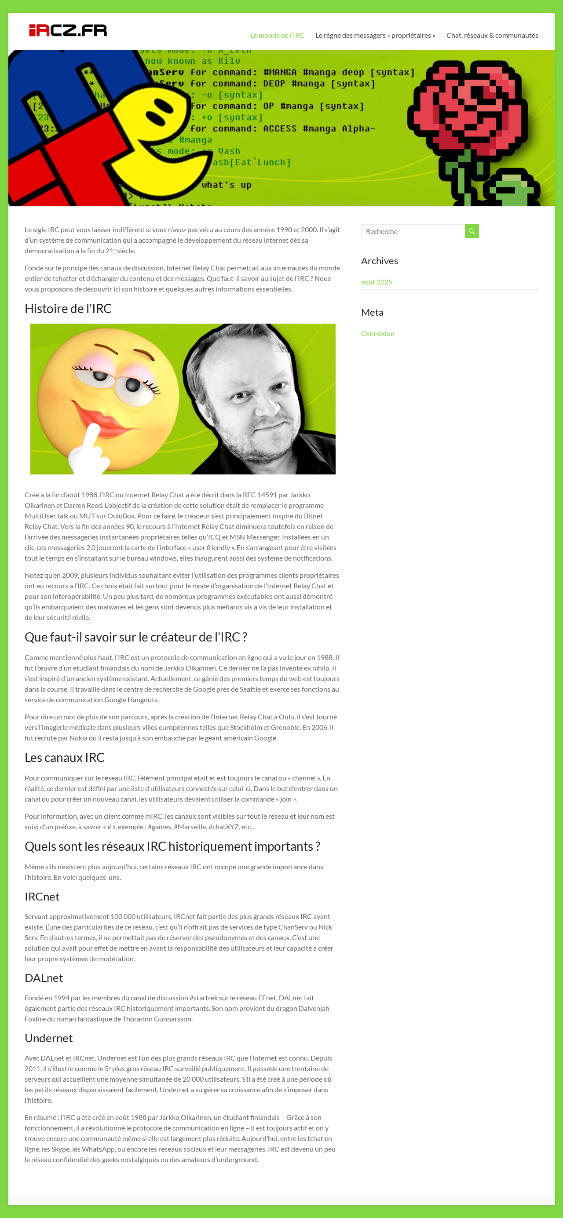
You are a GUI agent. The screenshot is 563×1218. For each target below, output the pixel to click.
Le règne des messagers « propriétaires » (375, 35)
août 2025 (376, 281)
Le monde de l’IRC (277, 35)
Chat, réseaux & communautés (492, 35)
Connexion (378, 333)
